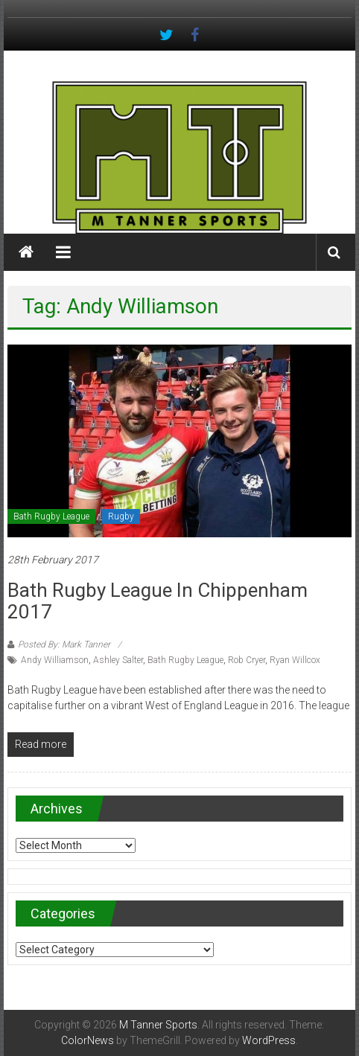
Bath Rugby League (51, 516)
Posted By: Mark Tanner (64, 644)
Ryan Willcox (295, 660)
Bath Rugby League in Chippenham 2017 (157, 601)
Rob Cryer (246, 660)
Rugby (121, 516)
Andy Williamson (55, 660)
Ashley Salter (118, 660)
